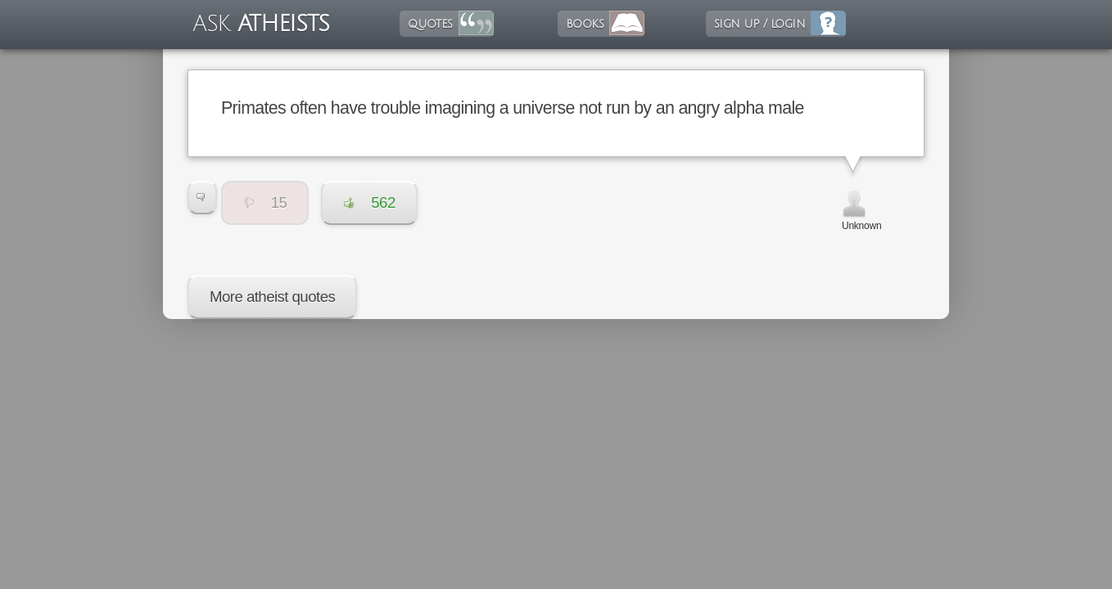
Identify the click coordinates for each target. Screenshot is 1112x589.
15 (265, 202)
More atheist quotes (272, 296)
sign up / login (759, 23)
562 (369, 202)
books (584, 23)
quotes (430, 23)
